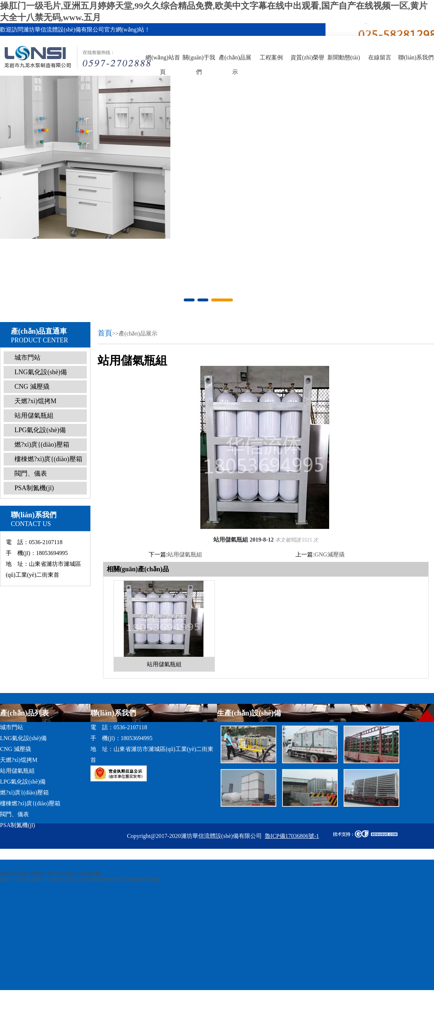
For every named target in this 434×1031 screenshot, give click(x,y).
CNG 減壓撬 (32, 386)
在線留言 (379, 57)
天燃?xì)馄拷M (35, 401)
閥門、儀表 (14, 814)
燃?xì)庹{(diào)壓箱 (41, 444)
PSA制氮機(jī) (34, 488)
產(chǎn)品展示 (235, 64)
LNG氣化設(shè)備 (40, 372)
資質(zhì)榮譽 (307, 57)
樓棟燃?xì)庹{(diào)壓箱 (48, 459)
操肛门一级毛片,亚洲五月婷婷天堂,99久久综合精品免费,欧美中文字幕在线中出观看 (79, 879)
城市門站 (27, 357)
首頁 (105, 333)
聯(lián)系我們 (416, 57)
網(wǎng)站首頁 (162, 64)
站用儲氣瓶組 (34, 415)
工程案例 (271, 57)
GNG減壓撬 (330, 554)
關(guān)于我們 (199, 64)
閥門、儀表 (30, 473)
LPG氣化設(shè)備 (40, 430)
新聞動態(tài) (343, 57)
